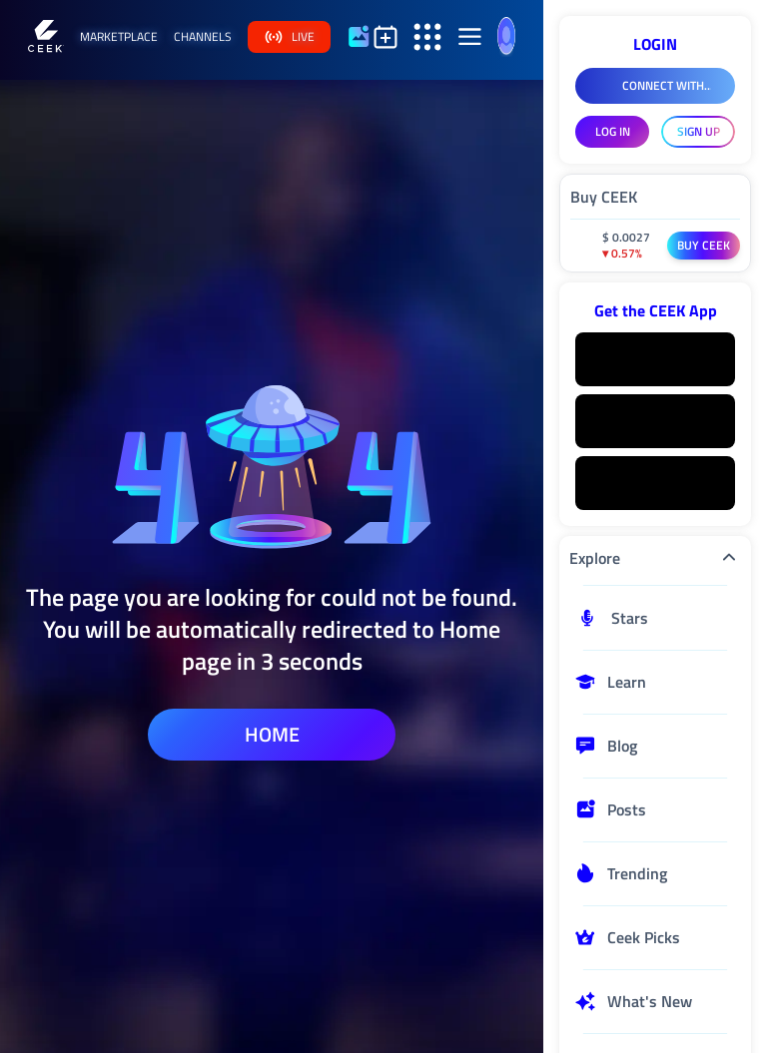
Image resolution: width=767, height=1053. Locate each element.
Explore (655, 558)
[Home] (46, 37)
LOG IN (612, 131)
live (289, 37)
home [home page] (272, 734)
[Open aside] (469, 37)
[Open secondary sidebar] (427, 37)
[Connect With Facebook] (655, 86)
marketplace (119, 36)
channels (203, 36)
